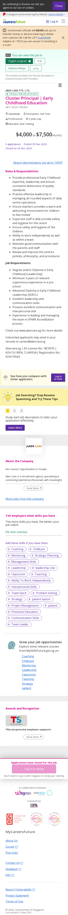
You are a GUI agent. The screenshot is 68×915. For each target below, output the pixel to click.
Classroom (18, 574)
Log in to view (58, 377)
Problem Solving (46, 593)
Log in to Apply (34, 769)
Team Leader (19, 624)
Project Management (25, 605)
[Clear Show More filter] (33, 737)
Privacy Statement (17, 895)
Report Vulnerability (20, 889)
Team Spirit (18, 593)
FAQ (10, 875)
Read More (33, 488)
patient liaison (41, 599)
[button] (62, 38)
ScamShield (44, 37)
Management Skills (23, 562)
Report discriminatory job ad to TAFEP (37, 163)
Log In (54, 21)
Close (58, 6)
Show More (32, 737)
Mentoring (18, 555)
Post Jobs (12, 852)
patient (52, 605)
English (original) (17, 61)
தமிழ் (36, 68)
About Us (12, 840)
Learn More (15, 427)
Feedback (13, 869)
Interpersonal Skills (24, 587)
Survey (12, 846)
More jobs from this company (25, 498)
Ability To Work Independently (31, 580)
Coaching (17, 549)
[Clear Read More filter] (33, 488)
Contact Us (14, 862)
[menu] (63, 21)
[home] (13, 21)
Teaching (41, 574)
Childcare (39, 549)
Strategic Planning (47, 555)
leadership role (45, 568)
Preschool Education (24, 612)
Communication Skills (25, 618)
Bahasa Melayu (17, 68)
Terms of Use (14, 901)
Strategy (16, 599)
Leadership (18, 568)
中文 (39, 61)
